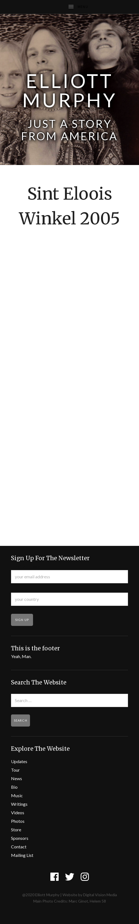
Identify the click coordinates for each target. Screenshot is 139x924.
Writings (19, 804)
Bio (14, 787)
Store (16, 829)
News (16, 778)
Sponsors (19, 838)
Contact (18, 846)
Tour (15, 769)
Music (17, 795)
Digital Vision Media (100, 894)
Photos (17, 821)
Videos (17, 812)
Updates (19, 761)
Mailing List (22, 855)
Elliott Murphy (69, 90)
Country (19, 589)
